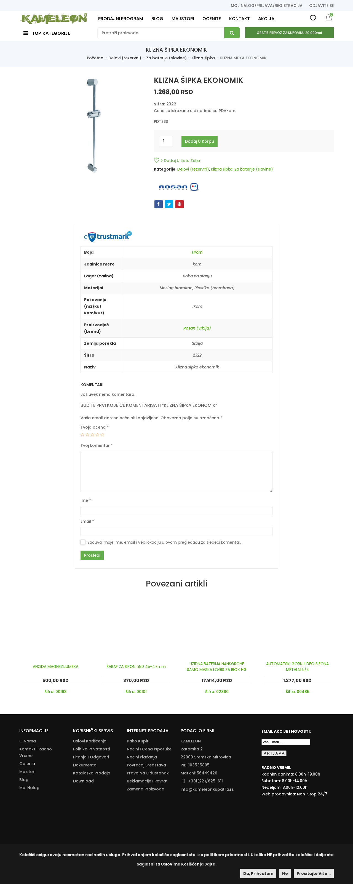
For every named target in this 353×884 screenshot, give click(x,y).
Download (83, 781)
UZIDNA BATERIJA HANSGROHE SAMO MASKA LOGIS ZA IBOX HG (217, 666)
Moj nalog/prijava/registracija (267, 5)
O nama (27, 741)
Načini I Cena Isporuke (149, 749)
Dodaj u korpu (199, 141)
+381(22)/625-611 (205, 781)
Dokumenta (85, 765)
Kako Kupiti (138, 741)
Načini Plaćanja (142, 757)
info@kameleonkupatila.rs (207, 789)
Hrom (197, 252)
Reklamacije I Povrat (147, 781)
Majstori (27, 771)
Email (87, 521)
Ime (86, 500)
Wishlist (313, 18)
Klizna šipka (203, 58)
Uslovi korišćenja (89, 741)
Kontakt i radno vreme (35, 752)
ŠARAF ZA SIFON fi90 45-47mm (136, 666)
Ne (285, 873)
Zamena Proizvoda (145, 789)
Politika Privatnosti (91, 749)
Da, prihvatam (258, 873)
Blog (23, 779)
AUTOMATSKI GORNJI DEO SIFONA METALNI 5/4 (297, 666)
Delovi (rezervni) (124, 58)
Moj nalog (29, 787)
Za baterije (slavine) (166, 58)
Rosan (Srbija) (197, 328)
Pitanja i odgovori (91, 757)
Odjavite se (321, 5)
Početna (95, 58)
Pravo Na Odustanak (148, 773)
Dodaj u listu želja (180, 160)
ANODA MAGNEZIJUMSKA (55, 666)
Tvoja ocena (95, 427)
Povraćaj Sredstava (146, 765)
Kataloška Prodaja (91, 773)
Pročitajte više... (314, 873)
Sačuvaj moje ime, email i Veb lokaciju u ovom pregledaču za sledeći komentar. (164, 542)
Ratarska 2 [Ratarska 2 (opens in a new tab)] (192, 749)
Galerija (27, 763)
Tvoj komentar (97, 445)
